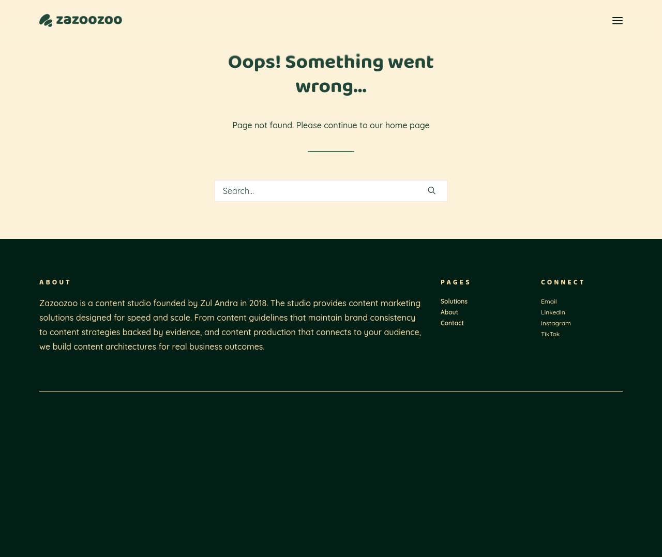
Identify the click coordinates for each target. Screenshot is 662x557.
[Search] (331, 191)
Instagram (556, 323)
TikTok (550, 334)
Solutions (454, 301)
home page (407, 125)
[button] (617, 20)
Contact (452, 323)
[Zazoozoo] (80, 20)
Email (549, 301)
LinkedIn (553, 312)
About (449, 312)
